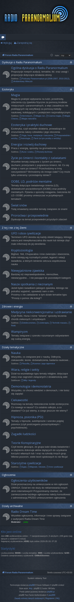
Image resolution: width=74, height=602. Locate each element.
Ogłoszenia (8, 475)
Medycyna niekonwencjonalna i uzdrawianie (41, 312)
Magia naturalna (27, 118)
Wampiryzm (19, 332)
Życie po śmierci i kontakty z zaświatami (38, 158)
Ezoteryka (8, 89)
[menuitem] (29, 598)
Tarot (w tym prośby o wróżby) (46, 138)
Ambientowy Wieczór (22, 81)
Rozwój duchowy (43, 152)
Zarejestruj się (24, 42)
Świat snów (19, 205)
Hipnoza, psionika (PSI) (27, 417)
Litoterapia (43, 323)
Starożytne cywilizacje (26, 463)
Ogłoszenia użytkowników (29, 480)
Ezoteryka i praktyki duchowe (31, 125)
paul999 (52, 595)
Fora (3, 37)
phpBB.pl (51, 592)
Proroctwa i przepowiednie (29, 215)
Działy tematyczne (13, 347)
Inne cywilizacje (55, 467)
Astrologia (24, 138)
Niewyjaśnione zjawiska (27, 271)
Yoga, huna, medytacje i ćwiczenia (36, 135)
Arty (30, 588)
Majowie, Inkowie (37, 467)
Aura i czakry (26, 152)
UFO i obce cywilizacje (26, 233)
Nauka (15, 353)
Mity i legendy (28, 380)
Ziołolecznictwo (27, 323)
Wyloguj (7, 42)
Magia (15, 95)
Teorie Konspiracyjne (26, 443)
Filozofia (24, 363)
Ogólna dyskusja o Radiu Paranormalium (39, 68)
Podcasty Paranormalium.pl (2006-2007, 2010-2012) (44, 78)
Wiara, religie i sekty (25, 370)
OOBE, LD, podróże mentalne (31, 181)
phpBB (31, 585)
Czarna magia (53, 116)
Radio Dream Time (24, 512)
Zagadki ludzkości (23, 434)
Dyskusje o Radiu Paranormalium (22, 62)
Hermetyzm (25, 116)
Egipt (23, 467)
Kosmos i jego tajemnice (43, 363)
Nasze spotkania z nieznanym (32, 284)
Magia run (39, 116)
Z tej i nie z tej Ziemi (14, 227)
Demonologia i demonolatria (31, 386)
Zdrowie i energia (12, 306)
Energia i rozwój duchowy (29, 144)
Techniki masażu (58, 323)
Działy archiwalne (12, 506)
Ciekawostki (19, 400)
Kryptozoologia (22, 250)
